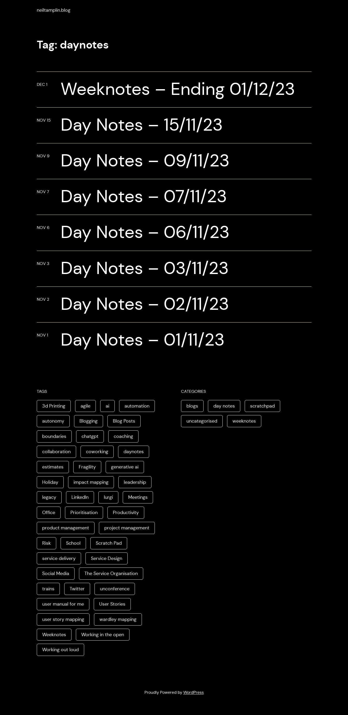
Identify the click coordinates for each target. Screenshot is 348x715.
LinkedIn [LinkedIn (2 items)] (80, 497)
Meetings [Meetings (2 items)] (138, 497)
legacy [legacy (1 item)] (49, 497)
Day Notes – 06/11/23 (145, 232)
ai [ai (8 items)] (107, 406)
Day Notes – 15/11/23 (142, 125)
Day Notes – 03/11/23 (145, 268)
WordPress (193, 692)
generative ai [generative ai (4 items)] (125, 467)
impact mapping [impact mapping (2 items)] (91, 482)
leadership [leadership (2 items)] (135, 482)
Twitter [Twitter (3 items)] (77, 589)
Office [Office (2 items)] (48, 512)
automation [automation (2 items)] (137, 406)
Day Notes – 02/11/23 (145, 304)
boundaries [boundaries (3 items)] (54, 436)
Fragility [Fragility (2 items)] (87, 467)
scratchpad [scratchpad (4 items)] (262, 406)
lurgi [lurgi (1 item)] (108, 497)
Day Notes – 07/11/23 (144, 196)
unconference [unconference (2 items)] (114, 589)
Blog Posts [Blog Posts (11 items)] (124, 421)
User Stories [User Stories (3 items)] (112, 604)
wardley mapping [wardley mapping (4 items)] (117, 619)
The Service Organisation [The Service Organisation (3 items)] (111, 573)
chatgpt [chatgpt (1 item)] (90, 436)
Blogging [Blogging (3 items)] (88, 421)
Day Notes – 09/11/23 (145, 160)
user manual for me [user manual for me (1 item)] (63, 604)
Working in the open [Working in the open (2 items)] (102, 634)
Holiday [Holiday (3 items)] (50, 482)
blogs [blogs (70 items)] (192, 406)
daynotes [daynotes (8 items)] (134, 451)
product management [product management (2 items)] (65, 528)
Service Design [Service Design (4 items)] (106, 558)
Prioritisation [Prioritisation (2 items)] (84, 512)
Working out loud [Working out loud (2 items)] (60, 650)
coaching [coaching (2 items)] (123, 436)
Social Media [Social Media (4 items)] (55, 573)
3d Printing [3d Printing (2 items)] (53, 406)
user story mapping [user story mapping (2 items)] (63, 619)
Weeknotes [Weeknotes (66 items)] (54, 634)
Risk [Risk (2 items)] (46, 543)
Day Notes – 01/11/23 (142, 340)
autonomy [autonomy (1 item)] (53, 421)
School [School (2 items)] (73, 543)
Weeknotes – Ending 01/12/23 (178, 89)
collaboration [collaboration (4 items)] (56, 451)
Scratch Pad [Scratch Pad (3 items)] (109, 543)
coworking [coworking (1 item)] (97, 451)
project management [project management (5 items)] (126, 528)
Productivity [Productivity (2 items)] (126, 512)
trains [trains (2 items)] (48, 589)
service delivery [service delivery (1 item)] (59, 558)
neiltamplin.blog (53, 10)
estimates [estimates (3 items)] (52, 467)
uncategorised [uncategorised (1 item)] (201, 421)
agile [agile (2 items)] (85, 406)
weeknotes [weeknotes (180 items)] (244, 421)
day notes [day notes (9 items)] (224, 406)
